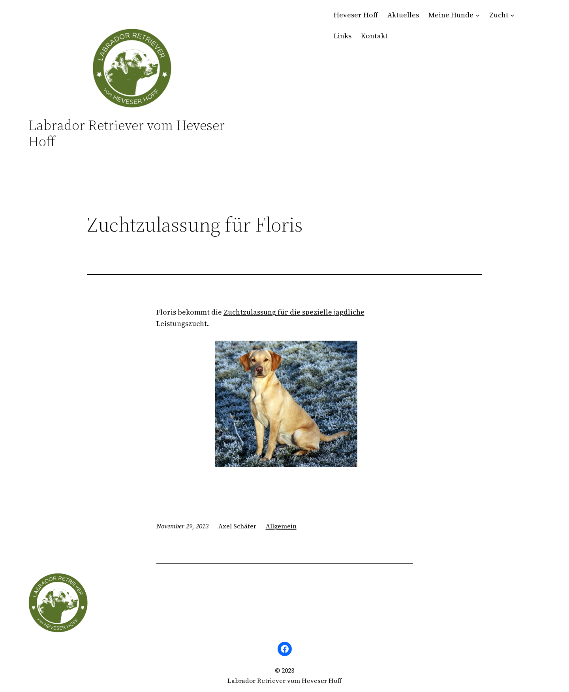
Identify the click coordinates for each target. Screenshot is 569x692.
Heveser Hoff (356, 15)
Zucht (499, 15)
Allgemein (281, 526)
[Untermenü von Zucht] (512, 15)
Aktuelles (403, 15)
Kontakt (374, 36)
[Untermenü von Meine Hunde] (477, 15)
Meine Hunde (450, 15)
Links (342, 36)
